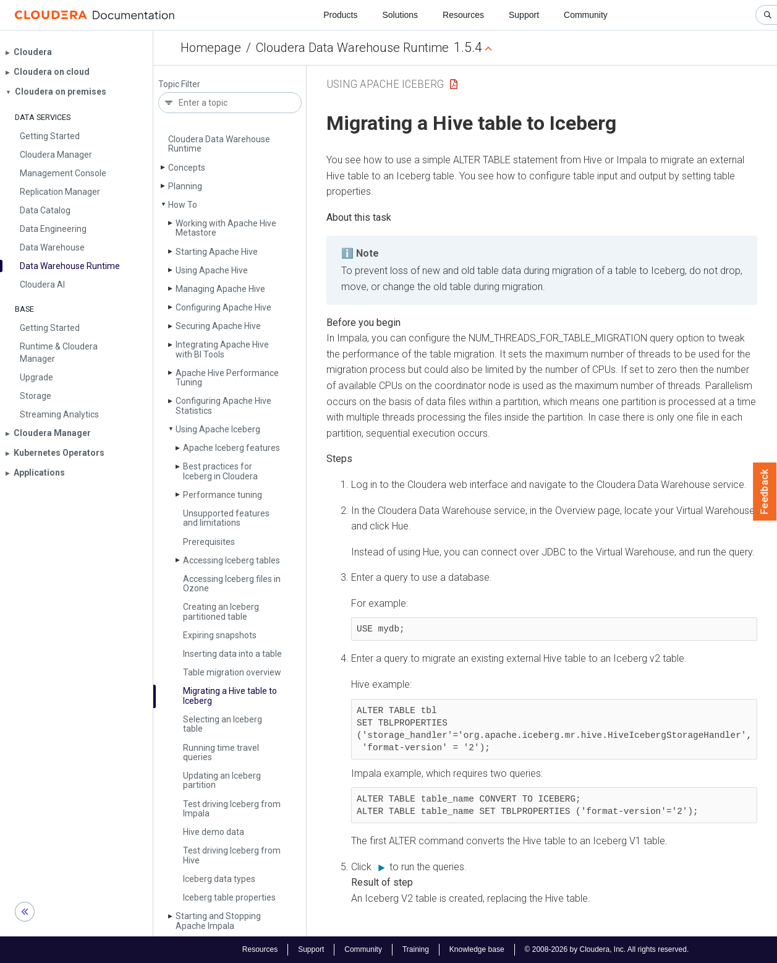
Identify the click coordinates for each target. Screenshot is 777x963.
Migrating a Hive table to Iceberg (230, 695)
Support (524, 15)
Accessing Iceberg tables (231, 560)
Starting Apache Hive (217, 252)
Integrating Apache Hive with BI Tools (222, 349)
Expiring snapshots (220, 635)
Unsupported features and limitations (226, 518)
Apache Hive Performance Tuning (227, 377)
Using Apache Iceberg (218, 429)
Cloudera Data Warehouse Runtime (352, 47)
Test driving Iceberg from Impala (232, 808)
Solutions (400, 15)
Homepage (210, 47)
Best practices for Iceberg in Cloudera (220, 471)
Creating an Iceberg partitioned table (221, 611)
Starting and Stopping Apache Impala (218, 920)
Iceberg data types (219, 879)
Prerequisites (209, 542)
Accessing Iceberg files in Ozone (232, 583)
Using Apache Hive (212, 270)
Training (415, 949)
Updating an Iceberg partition (222, 780)
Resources (463, 15)
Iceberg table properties (229, 897)
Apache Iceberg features (231, 448)
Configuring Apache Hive (223, 307)
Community (586, 15)
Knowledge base (476, 949)
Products (340, 15)
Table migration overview (232, 672)
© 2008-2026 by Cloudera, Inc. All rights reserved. (607, 949)
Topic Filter (179, 84)
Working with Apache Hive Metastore (226, 228)
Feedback (765, 492)
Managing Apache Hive (220, 289)
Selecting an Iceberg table (222, 724)
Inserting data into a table (232, 654)
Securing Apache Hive (218, 326)
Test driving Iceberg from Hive (232, 855)
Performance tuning (222, 495)
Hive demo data (213, 832)
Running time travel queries (221, 752)
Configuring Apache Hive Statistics (223, 405)
